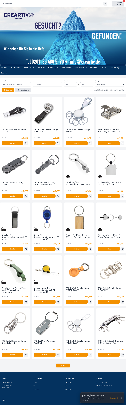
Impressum (68, 382)
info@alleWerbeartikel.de (104, 386)
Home (35, 382)
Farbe (34, 81)
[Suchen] (56, 4)
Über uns (36, 389)
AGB (66, 386)
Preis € (66, 81)
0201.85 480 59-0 (101, 382)
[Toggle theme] (105, 4)
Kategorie (98, 81)
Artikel (4, 81)
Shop (34, 386)
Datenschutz (114, 398)
